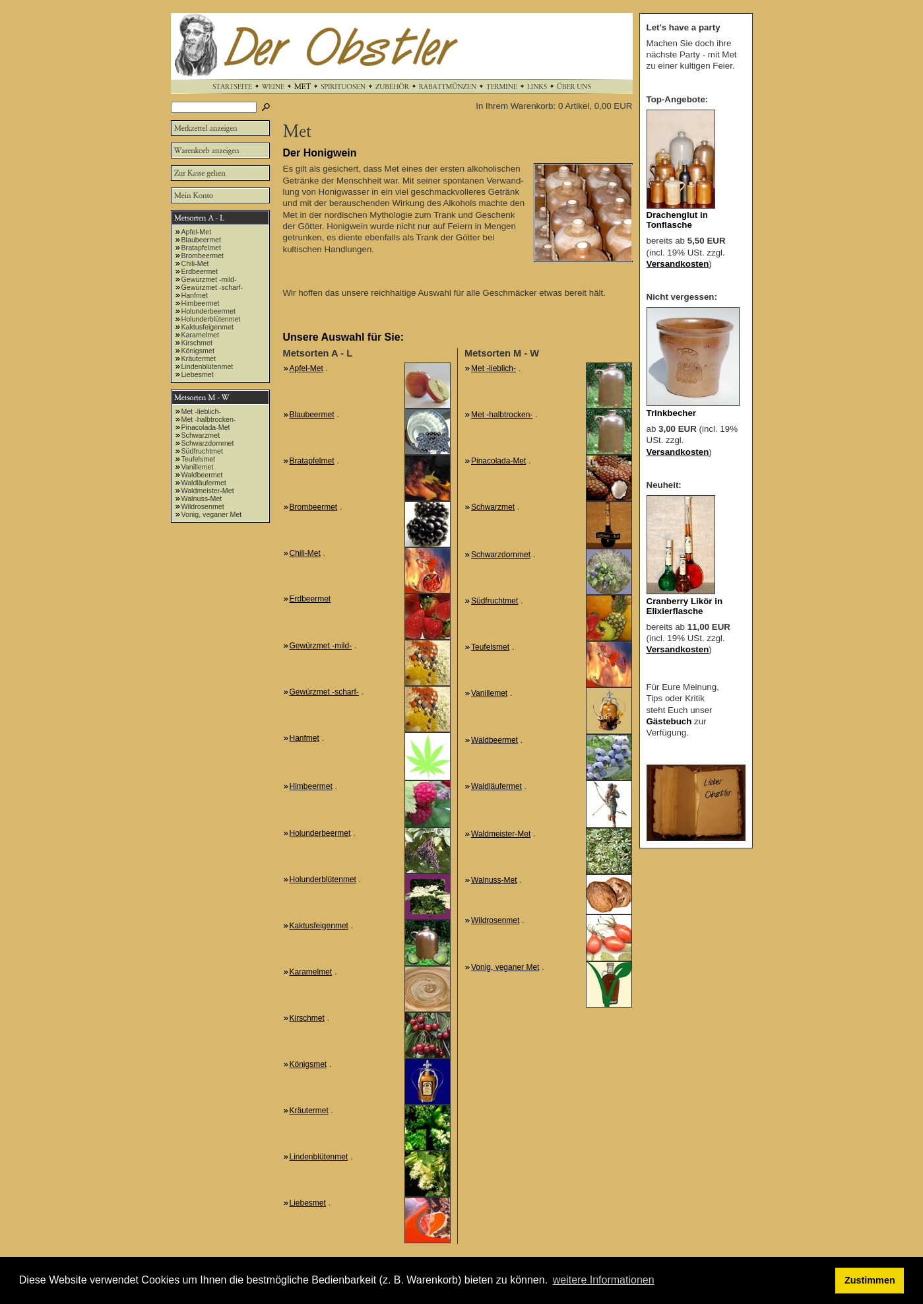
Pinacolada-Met (205, 427)
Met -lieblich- (201, 411)
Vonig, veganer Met (211, 514)
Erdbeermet (199, 271)
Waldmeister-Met (207, 491)
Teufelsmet (198, 459)
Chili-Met (195, 263)
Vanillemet (197, 467)
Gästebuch (669, 721)
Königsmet (197, 351)
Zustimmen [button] (869, 1280)
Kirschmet (196, 343)
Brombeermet (202, 255)
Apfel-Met (196, 232)
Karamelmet (200, 335)
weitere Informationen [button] (603, 1280)
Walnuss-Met (201, 498)
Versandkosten (678, 264)
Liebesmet (197, 374)
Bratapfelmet (201, 248)
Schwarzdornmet (207, 443)
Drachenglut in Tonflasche (677, 220)
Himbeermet (200, 303)
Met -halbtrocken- (208, 419)
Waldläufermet (203, 483)
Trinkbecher (672, 413)
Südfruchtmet (202, 451)
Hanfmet (194, 295)
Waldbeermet (202, 475)
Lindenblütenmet (207, 366)
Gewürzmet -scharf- (212, 287)
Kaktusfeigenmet (207, 327)
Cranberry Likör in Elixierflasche (685, 606)
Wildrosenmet (202, 506)
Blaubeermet (201, 240)
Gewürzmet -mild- (209, 279)
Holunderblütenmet (211, 319)
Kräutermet (198, 358)
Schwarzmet (200, 435)
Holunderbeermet (208, 311)
